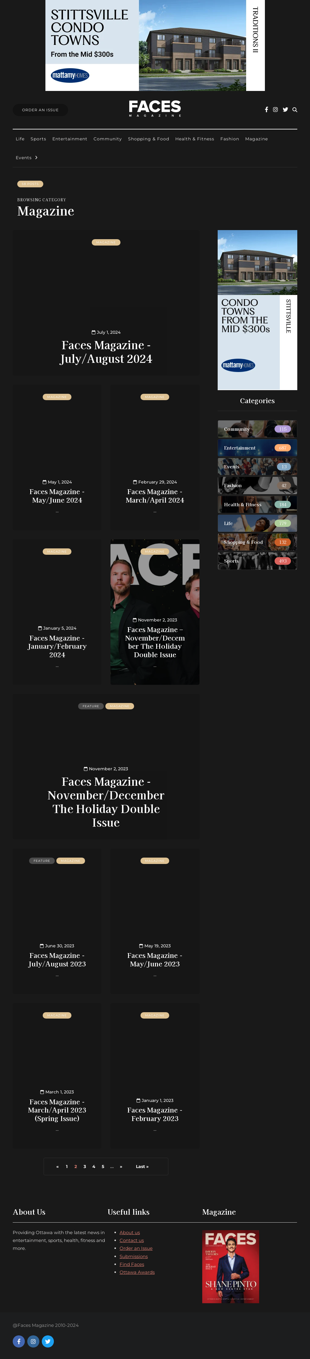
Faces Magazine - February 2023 (155, 1114)
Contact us (132, 1240)
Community (108, 139)
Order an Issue (136, 1248)
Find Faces (132, 1264)
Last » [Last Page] (142, 1166)
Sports (38, 139)
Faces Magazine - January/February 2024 (57, 646)
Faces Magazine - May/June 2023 (155, 959)
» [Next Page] (121, 1166)
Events (24, 157)
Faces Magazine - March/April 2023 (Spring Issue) (57, 1109)
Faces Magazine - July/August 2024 (106, 351)
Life (20, 139)
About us (130, 1232)
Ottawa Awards (137, 1272)
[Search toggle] (294, 110)
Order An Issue (40, 110)
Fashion (229, 139)
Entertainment (69, 139)
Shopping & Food (148, 139)
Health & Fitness (194, 139)
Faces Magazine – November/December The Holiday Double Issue (155, 641)
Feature (91, 706)
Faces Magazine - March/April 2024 (155, 495)
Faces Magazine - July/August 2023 (57, 959)
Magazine (256, 139)
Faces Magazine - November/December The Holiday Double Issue (106, 801)
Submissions (134, 1256)
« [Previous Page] (57, 1166)
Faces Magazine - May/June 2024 (57, 495)
